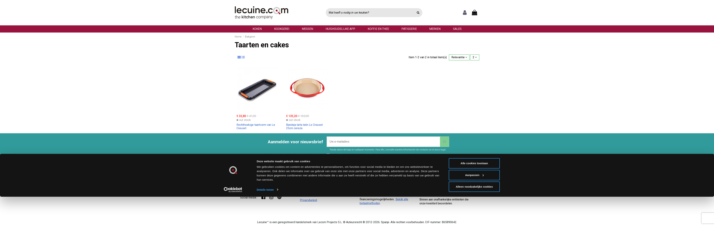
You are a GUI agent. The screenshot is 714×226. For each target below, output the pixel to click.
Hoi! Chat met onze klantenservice (263, 183)
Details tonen (265, 154)
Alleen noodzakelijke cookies (474, 151)
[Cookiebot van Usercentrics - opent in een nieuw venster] (233, 154)
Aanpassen (474, 139)
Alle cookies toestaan (474, 128)
